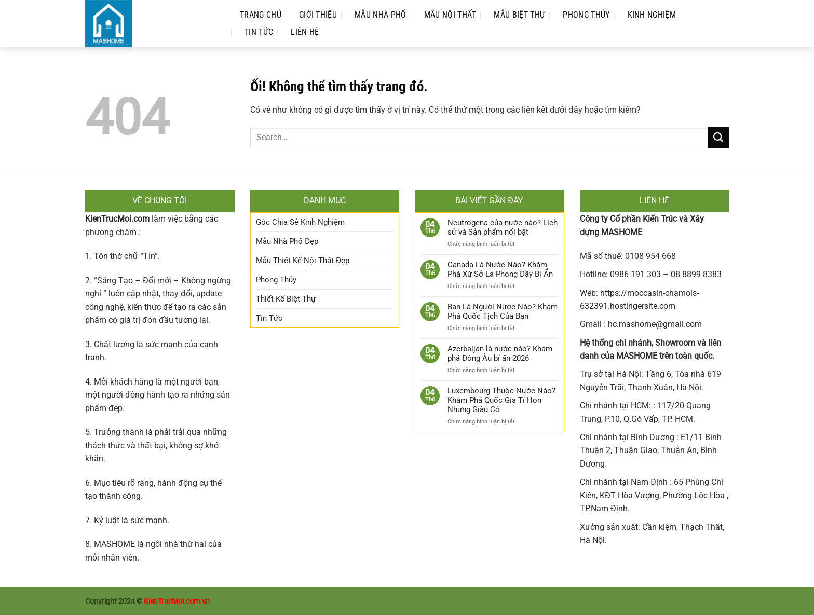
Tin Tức (259, 32)
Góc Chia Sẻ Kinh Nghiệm (300, 222)
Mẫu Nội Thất (450, 15)
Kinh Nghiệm (652, 15)
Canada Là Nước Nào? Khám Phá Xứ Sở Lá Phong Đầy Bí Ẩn (500, 269)
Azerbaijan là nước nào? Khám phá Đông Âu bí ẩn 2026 (499, 353)
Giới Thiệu (318, 15)
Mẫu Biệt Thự (519, 15)
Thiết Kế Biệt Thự (286, 299)
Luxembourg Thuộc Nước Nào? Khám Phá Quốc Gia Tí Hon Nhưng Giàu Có (501, 400)
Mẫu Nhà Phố (380, 15)
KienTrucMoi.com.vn (177, 601)
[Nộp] (718, 137)
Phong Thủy (586, 15)
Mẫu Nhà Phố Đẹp (287, 241)
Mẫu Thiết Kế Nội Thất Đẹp (302, 260)
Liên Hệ (305, 32)
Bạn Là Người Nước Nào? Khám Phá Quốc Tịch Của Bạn (502, 311)
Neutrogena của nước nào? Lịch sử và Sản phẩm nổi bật (502, 227)
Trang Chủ (260, 15)
